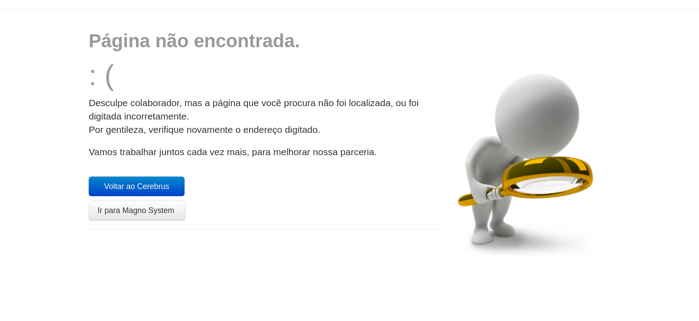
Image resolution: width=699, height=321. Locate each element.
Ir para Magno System (137, 210)
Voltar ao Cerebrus (137, 186)
